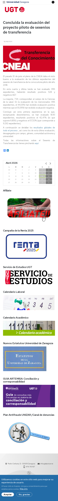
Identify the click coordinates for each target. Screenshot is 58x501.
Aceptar (8, 495)
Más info (24, 489)
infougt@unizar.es (46, 464)
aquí (36, 143)
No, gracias (24, 495)
